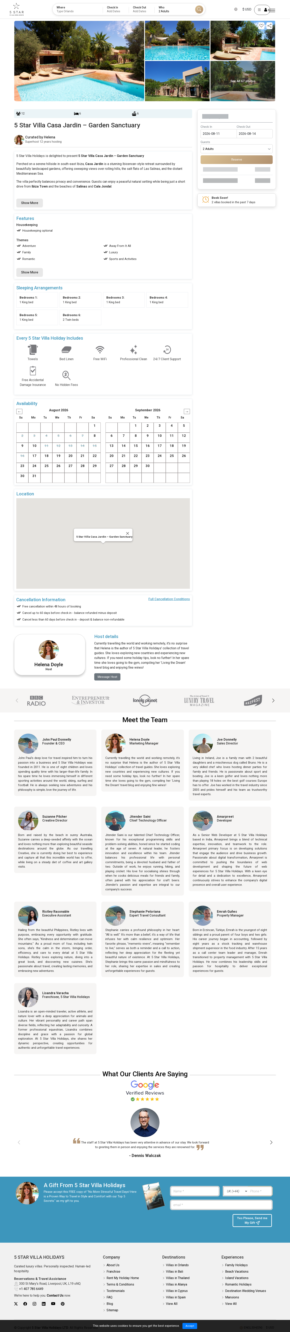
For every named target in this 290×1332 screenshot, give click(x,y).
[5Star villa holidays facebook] (25, 1304)
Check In (206, 127)
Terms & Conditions (120, 1285)
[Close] (128, 533)
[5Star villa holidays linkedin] (44, 1304)
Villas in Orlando (177, 1265)
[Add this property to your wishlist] (261, 26)
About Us (113, 1265)
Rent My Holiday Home (123, 1278)
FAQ (109, 1298)
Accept (189, 1325)
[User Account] (257, 10)
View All (171, 1304)
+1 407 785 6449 (31, 1289)
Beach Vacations (237, 1272)
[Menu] (272, 10)
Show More (29, 203)
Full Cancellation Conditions (169, 599)
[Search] (199, 9)
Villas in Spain (176, 1298)
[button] (273, 700)
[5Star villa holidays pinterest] (62, 1304)
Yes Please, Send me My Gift (252, 1221)
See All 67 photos (242, 81)
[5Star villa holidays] (22, 9)
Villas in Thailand (178, 1278)
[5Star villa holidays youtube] (53, 1304)
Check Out (243, 127)
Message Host (108, 677)
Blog (110, 1304)
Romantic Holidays (238, 1285)
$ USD (241, 9)
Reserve (236, 159)
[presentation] (199, 1222)
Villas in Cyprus (177, 1291)
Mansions (232, 1298)
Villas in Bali (174, 1272)
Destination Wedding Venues (245, 1291)
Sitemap (112, 1310)
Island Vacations (237, 1278)
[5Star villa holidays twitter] (16, 1304)
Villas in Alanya (176, 1285)
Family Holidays (236, 1265)
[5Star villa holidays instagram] (34, 1304)
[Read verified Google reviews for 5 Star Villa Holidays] (145, 1091)
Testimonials (116, 1291)
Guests (205, 142)
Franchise (113, 1272)
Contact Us (55, 1296)
